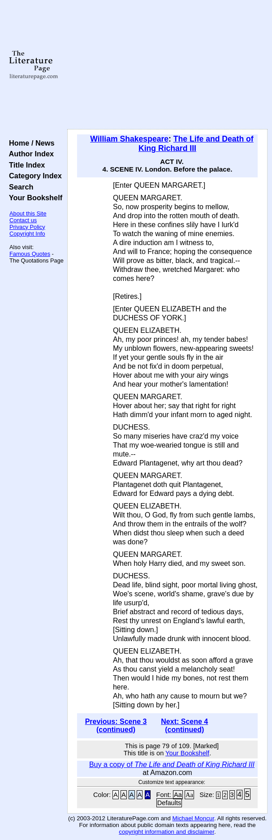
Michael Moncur (193, 818)
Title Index (25, 165)
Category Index (33, 176)
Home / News (30, 143)
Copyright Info (27, 233)
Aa (178, 794)
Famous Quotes (29, 253)
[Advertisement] (167, 65)
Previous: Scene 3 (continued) (116, 725)
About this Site (28, 213)
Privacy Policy (27, 227)
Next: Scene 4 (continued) (184, 725)
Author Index (29, 154)
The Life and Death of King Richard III (196, 143)
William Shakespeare (129, 138)
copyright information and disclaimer (166, 831)
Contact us (23, 220)
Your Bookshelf (33, 198)
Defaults (169, 802)
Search (19, 187)
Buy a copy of (172, 764)
